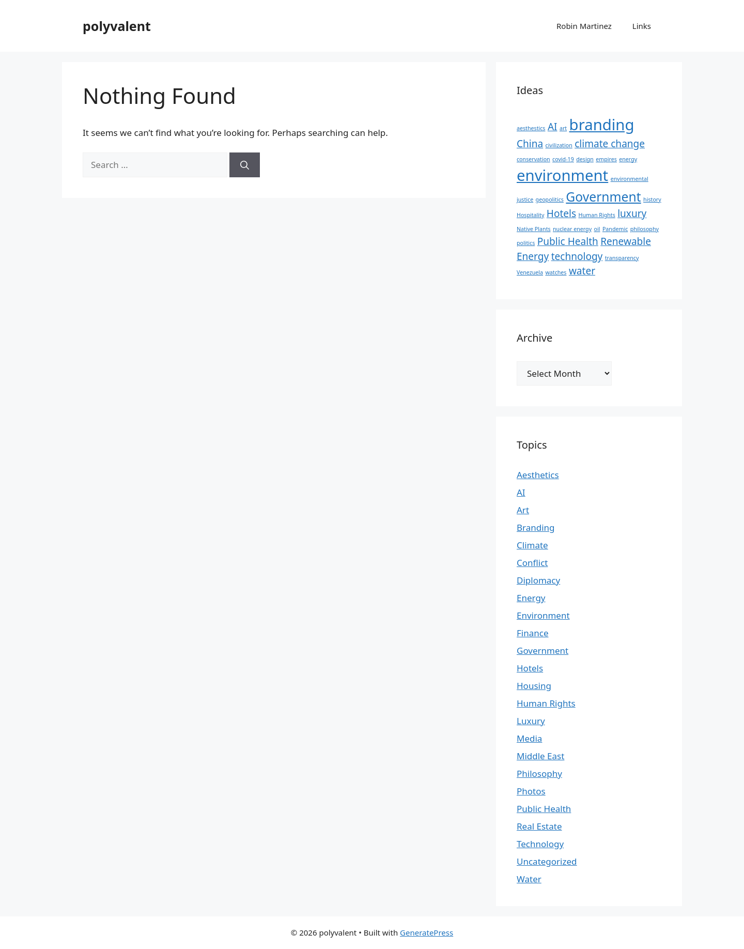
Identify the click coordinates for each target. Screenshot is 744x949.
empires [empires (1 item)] (606, 159)
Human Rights (546, 703)
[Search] (244, 164)
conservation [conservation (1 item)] (533, 159)
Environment (543, 615)
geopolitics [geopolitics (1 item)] (550, 199)
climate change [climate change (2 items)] (610, 143)
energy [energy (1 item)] (628, 159)
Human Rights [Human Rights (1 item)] (597, 215)
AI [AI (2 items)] (552, 126)
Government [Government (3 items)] (603, 196)
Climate (532, 545)
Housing (534, 686)
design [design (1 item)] (585, 159)
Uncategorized (547, 861)
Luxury (531, 721)
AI (521, 492)
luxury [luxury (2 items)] (631, 213)
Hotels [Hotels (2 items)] (561, 213)
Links (641, 26)
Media (529, 738)
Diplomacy (538, 580)
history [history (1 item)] (652, 199)
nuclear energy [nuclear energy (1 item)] (572, 229)
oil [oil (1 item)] (597, 229)
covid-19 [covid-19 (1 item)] (563, 159)
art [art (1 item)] (563, 128)
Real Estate (539, 826)
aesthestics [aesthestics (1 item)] (531, 128)
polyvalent (117, 26)
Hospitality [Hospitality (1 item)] (530, 215)
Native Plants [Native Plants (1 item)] (534, 229)
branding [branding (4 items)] (601, 124)
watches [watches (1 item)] (555, 272)
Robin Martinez (584, 26)
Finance (533, 633)
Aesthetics (538, 475)
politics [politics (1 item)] (526, 243)
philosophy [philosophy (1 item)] (644, 229)
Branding (536, 527)
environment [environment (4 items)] (562, 175)
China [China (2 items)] (530, 143)
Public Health (544, 809)
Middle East (540, 756)
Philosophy (539, 773)
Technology (540, 844)
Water (529, 879)
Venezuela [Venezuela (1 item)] (530, 272)
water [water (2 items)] (582, 271)
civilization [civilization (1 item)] (559, 145)
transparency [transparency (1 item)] (622, 258)
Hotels (530, 668)
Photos (531, 791)
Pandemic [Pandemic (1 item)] (615, 229)
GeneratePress (426, 932)
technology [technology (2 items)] (577, 256)
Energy (531, 598)
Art (523, 510)
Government (542, 650)
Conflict (532, 563)
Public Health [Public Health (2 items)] (567, 241)
